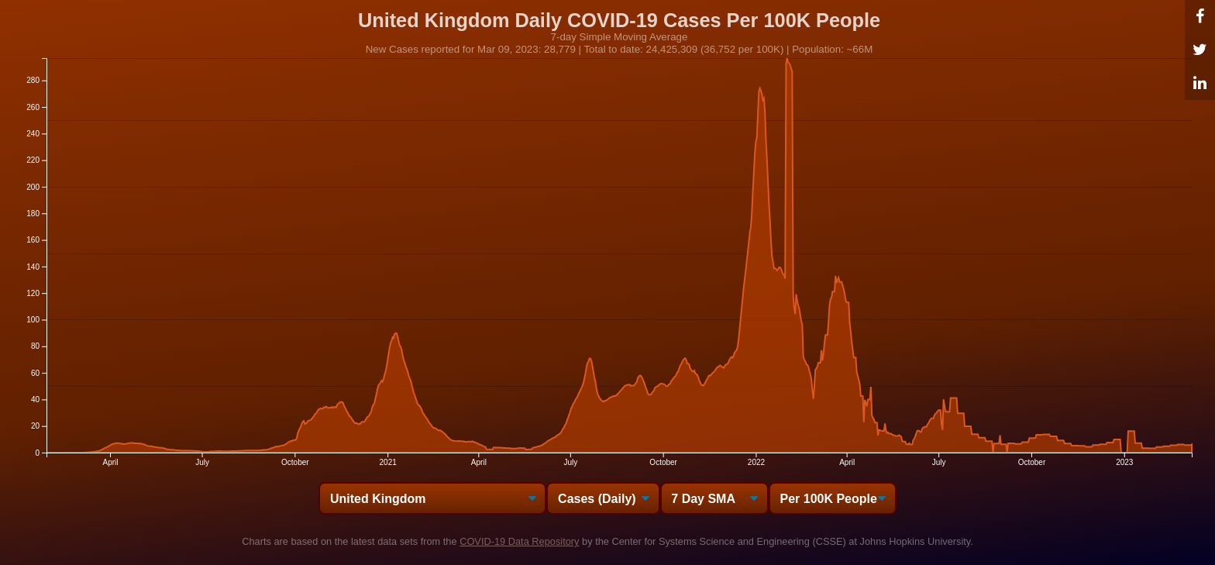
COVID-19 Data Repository (519, 541)
